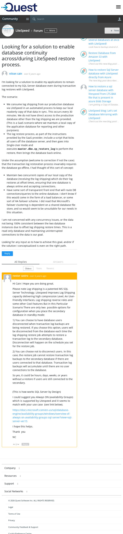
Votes (39, 268)
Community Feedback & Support (23, 527)
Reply (7, 253)
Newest (50, 268)
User (119, 19)
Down (18, 444)
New (113, 30)
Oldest (28, 268)
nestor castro (21, 275)
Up (14, 444)
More (53, 30)
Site (27, 19)
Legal (10, 507)
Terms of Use (14, 513)
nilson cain (15, 73)
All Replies (20, 261)
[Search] (63, 19)
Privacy (11, 520)
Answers (58, 261)
